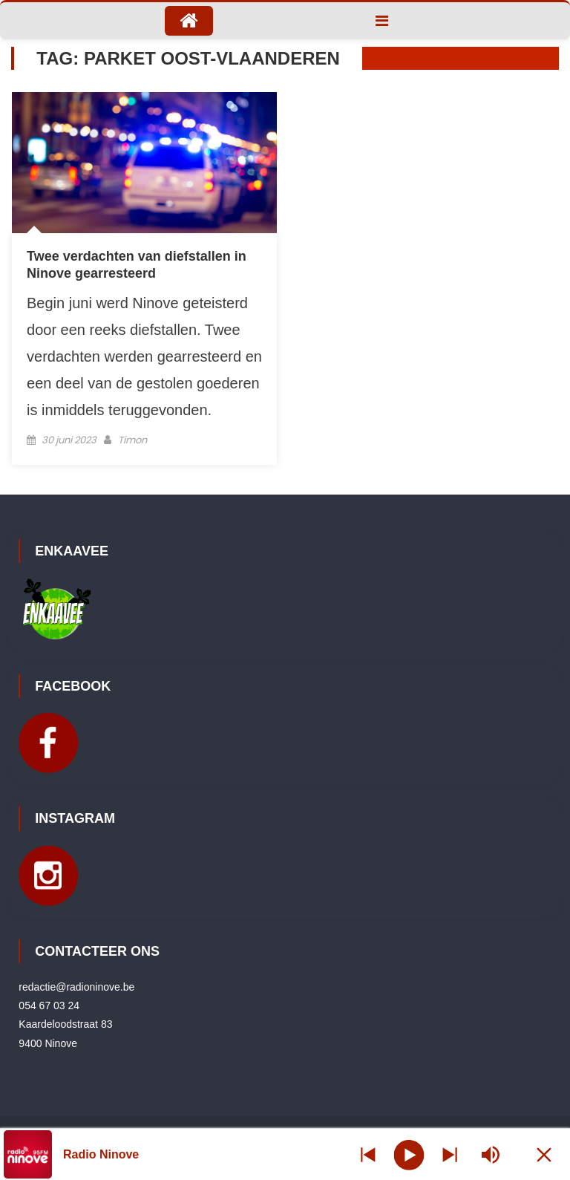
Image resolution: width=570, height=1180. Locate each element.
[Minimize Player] (544, 1154)
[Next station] (368, 1154)
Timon (132, 440)
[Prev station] (450, 1154)
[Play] (409, 1154)
